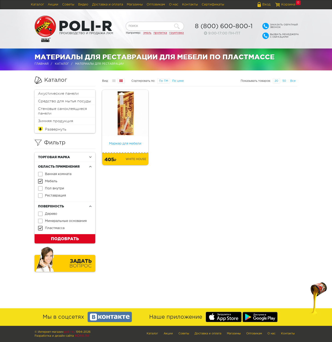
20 (276, 81)
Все (293, 81)
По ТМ (163, 81)
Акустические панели (58, 93)
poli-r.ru (69, 332)
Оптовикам (156, 4)
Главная (42, 64)
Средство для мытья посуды (64, 101)
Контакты (190, 4)
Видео (83, 4)
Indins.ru (82, 336)
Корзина (288, 4)
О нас (173, 4)
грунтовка (176, 33)
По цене (178, 81)
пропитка (160, 33)
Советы (68, 4)
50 (284, 81)
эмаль (147, 33)
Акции (53, 4)
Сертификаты (213, 4)
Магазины (135, 4)
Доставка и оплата (107, 4)
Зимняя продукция (55, 121)
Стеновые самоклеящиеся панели (62, 111)
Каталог (37, 4)
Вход (266, 4)
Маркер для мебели (125, 143)
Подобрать (65, 238)
